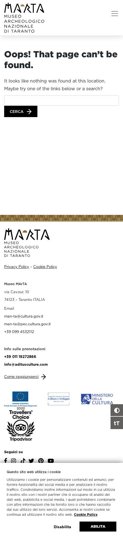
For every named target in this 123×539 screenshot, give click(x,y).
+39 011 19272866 (20, 357)
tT (117, 423)
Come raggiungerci (21, 376)
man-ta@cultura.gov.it (23, 316)
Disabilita (62, 527)
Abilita (98, 526)
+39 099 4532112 (19, 332)
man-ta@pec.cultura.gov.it (27, 324)
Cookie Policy (86, 514)
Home (13, 45)
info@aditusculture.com (26, 364)
